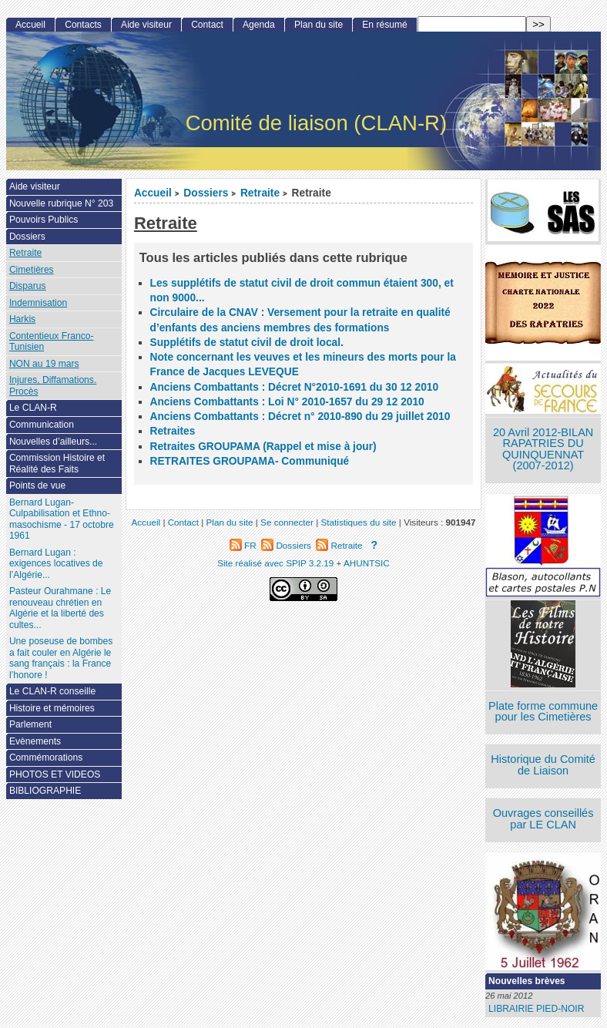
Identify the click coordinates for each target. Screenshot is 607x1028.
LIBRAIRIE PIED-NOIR (536, 1008)
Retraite (260, 193)
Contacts (83, 24)
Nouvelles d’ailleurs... (53, 441)
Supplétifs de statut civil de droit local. (247, 342)
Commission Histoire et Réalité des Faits (57, 463)
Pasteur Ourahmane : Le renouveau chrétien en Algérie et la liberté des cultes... (60, 608)
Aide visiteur (146, 24)
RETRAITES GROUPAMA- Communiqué (250, 461)
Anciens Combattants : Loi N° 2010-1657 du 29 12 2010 (287, 402)
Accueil (153, 193)
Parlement (30, 724)
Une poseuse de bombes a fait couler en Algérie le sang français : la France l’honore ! (60, 658)
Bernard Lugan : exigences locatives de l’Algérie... (56, 563)
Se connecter (287, 522)
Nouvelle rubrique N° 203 (61, 203)
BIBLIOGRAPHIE (45, 790)
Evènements (35, 741)
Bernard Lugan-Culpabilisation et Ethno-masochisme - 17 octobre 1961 (61, 519)
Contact (207, 24)
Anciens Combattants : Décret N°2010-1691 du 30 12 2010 (294, 387)
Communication (41, 424)
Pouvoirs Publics (43, 219)
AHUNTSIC (367, 563)
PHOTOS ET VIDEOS (55, 774)
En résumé (384, 24)
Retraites (173, 431)
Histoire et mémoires (52, 708)
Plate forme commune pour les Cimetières (543, 711)
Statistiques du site (359, 522)
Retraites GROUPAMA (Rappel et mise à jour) (263, 446)
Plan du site (318, 24)
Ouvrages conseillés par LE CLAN (543, 819)
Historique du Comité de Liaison (543, 765)
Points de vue (37, 485)
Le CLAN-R (33, 407)
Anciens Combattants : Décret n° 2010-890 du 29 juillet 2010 (300, 416)
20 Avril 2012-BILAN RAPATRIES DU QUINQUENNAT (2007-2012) (543, 449)
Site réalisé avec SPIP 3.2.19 (275, 563)
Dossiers (205, 193)
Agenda (259, 24)
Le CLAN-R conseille (52, 691)
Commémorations (45, 757)
